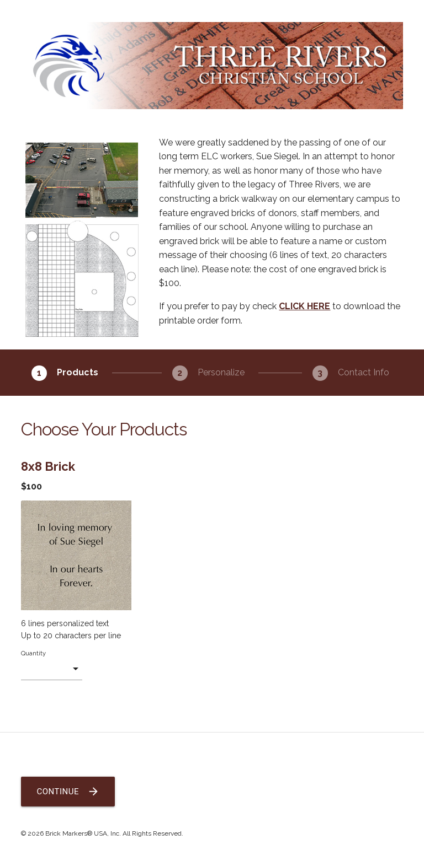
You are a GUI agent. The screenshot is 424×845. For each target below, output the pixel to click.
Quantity (33, 653)
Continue (67, 791)
